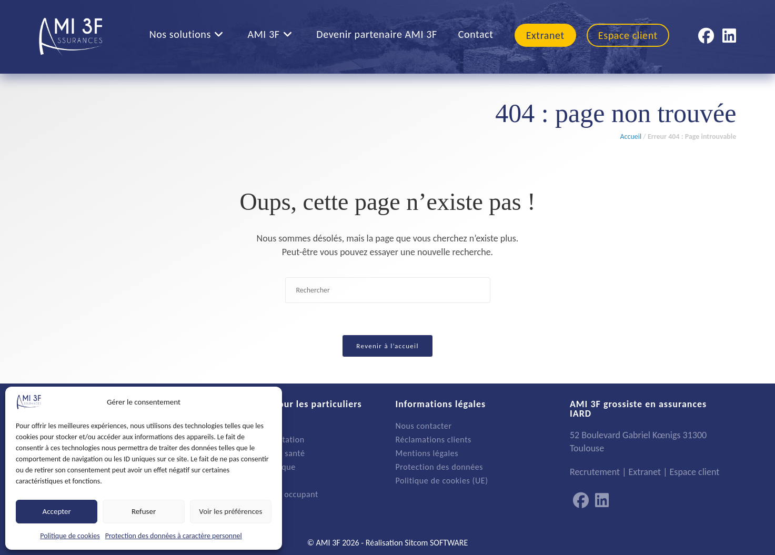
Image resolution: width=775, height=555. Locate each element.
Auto (230, 426)
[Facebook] (581, 501)
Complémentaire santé (263, 453)
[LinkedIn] (602, 501)
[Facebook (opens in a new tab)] (706, 36)
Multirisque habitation (263, 440)
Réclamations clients (433, 440)
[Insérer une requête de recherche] (387, 290)
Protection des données (440, 467)
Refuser (144, 511)
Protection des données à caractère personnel (173, 535)
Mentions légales (427, 453)
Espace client (695, 472)
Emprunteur (243, 481)
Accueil (630, 136)
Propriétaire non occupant (269, 494)
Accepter (57, 511)
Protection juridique (258, 467)
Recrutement (595, 472)
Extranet (645, 472)
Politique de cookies (69, 535)
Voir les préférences (230, 511)
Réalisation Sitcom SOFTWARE (417, 543)
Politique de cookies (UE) (442, 481)
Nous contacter (424, 426)
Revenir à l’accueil (387, 346)
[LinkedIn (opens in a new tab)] (729, 36)
